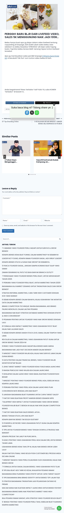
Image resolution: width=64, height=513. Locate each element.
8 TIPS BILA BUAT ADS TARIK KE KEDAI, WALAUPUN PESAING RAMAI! (28, 470)
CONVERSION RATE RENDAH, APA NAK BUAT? (20, 391)
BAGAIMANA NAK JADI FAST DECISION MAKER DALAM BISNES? (26, 350)
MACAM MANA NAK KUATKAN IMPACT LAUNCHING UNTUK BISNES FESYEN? (31, 488)
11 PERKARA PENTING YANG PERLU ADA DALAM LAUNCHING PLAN (27, 387)
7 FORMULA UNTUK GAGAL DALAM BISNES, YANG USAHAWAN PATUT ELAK (31, 467)
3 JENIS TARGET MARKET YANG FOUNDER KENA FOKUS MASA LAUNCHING (31, 367)
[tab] (28, 174)
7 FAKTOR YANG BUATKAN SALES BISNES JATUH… (21, 412)
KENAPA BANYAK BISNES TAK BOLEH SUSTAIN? (20, 419)
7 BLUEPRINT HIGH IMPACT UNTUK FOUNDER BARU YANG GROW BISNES (30, 402)
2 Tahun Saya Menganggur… (11, 161)
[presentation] (16, 148)
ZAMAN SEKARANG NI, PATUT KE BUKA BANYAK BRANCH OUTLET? (27, 272)
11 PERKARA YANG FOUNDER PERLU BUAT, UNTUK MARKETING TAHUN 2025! (31, 282)
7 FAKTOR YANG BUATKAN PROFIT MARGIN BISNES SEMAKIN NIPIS (28, 398)
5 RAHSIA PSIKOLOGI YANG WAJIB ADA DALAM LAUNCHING (25, 370)
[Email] (32, 220)
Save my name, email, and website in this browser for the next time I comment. (28, 225)
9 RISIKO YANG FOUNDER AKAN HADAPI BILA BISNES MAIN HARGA (28, 346)
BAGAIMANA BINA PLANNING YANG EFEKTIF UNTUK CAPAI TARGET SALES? (31, 474)
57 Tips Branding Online (16, 120)
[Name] (11, 220)
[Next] (59, 157)
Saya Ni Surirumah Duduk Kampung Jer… (47, 161)
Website (47, 220)
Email (26, 220)
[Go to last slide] (4, 157)
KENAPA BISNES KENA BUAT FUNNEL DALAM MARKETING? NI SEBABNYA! (30, 255)
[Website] (53, 220)
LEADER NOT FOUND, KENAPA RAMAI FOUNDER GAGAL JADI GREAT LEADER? (32, 258)
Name (5, 220)
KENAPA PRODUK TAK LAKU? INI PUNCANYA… (19, 436)
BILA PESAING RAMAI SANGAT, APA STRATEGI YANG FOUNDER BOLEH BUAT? (32, 498)
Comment (7, 198)
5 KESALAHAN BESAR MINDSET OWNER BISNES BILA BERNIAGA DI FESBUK (48, 121)
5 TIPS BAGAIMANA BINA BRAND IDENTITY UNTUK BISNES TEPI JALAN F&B (31, 477)
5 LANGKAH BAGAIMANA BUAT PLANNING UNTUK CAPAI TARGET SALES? (30, 394)
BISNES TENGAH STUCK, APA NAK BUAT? (18, 416)
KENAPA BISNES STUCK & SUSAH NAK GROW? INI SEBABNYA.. (26, 262)
